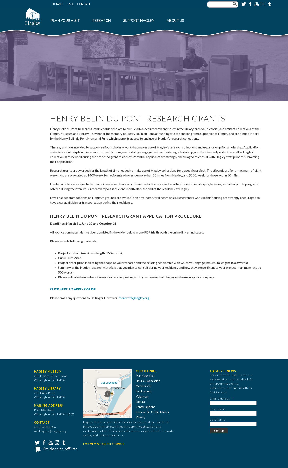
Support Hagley (138, 20)
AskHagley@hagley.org (50, 431)
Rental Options (145, 407)
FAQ (70, 4)
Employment (144, 391)
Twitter (243, 4)
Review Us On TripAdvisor (152, 412)
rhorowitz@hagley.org (134, 298)
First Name (218, 409)
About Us (175, 20)
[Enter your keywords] (222, 4)
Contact (84, 4)
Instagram (263, 4)
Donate (57, 4)
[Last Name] (233, 424)
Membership (144, 386)
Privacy (140, 417)
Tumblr (269, 4)
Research (101, 20)
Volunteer (142, 396)
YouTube (256, 4)
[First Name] (233, 413)
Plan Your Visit (65, 20)
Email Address (220, 398)
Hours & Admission (148, 381)
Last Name (217, 419)
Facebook (250, 4)
